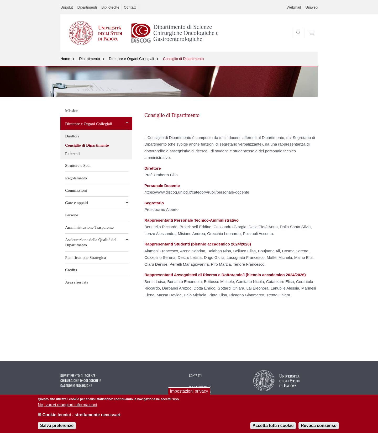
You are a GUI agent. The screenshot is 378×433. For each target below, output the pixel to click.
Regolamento (76, 178)
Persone (71, 215)
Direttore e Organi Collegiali (131, 59)
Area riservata (76, 282)
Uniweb (311, 7)
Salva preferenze (57, 428)
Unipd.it (66, 7)
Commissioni (76, 190)
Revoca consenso (319, 428)
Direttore (72, 136)
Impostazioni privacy (189, 394)
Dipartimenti (87, 7)
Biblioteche (110, 7)
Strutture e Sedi (78, 165)
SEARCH (308, 39)
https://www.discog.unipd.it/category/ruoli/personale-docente (196, 192)
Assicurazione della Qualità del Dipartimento (90, 242)
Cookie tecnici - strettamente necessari (81, 417)
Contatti (130, 7)
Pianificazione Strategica (85, 257)
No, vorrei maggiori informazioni (67, 407)
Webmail (294, 7)
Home (65, 59)
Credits (71, 270)
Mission (71, 110)
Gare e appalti (76, 202)
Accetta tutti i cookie (273, 428)
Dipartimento (89, 59)
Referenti (72, 154)
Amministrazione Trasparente (89, 227)
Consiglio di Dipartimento (183, 59)
